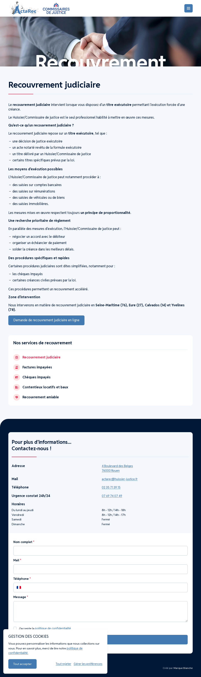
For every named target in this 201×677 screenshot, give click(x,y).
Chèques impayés (32, 377)
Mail (17, 560)
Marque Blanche (183, 668)
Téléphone (22, 579)
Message (20, 597)
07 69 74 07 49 (112, 496)
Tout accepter (22, 664)
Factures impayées (32, 367)
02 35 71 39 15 (111, 487)
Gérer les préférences (88, 664)
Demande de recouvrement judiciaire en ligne (46, 320)
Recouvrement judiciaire (37, 357)
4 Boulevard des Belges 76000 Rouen (117, 468)
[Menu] (188, 8)
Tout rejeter (63, 664)
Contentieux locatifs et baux (40, 387)
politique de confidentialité (53, 628)
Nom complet (23, 542)
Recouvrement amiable (36, 397)
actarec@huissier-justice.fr (120, 479)
